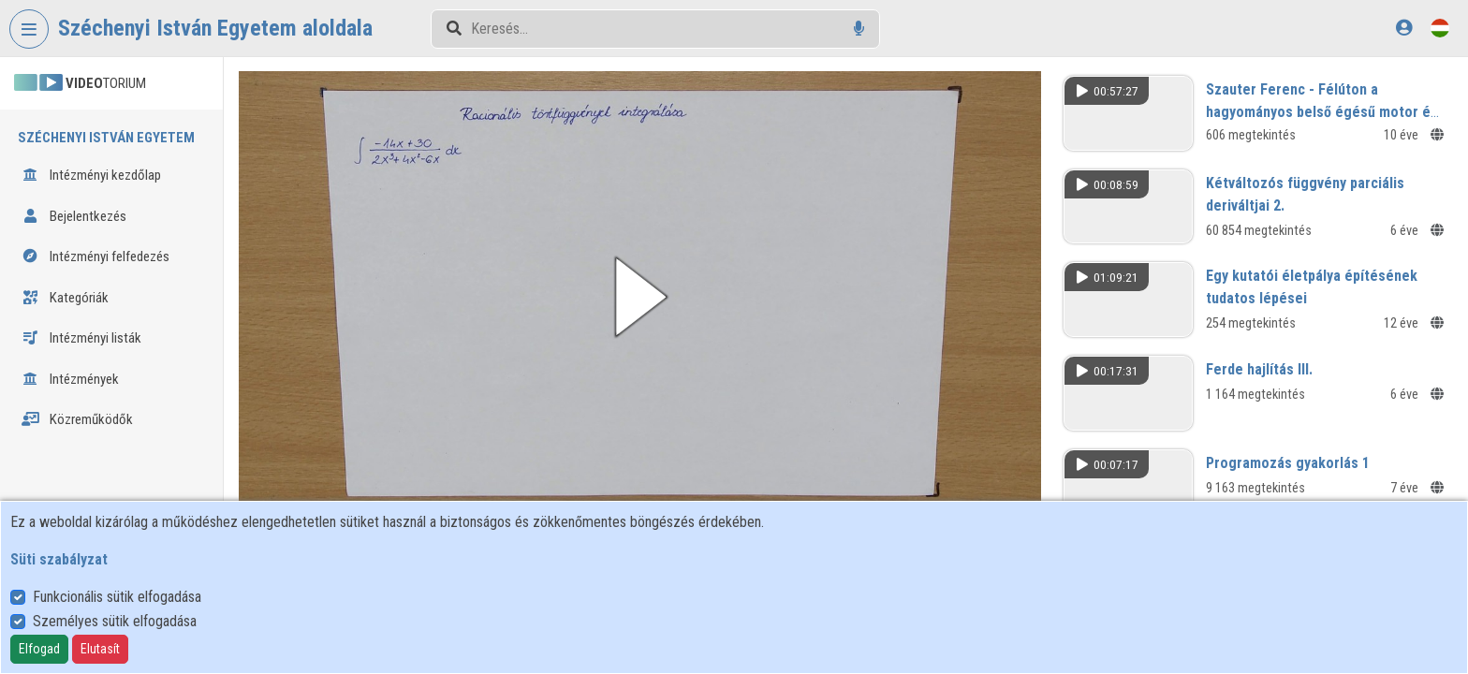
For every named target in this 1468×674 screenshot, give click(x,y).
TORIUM (80, 83)
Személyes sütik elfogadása (115, 621)
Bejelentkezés (74, 216)
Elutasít (100, 648)
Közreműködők (77, 419)
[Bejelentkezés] (1404, 27)
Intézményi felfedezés (95, 256)
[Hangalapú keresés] (859, 28)
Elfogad (39, 648)
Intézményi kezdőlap (91, 175)
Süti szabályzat (59, 559)
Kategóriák (65, 297)
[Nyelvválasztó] (1440, 27)
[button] (640, 296)
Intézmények (70, 379)
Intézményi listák (81, 338)
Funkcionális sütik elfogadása (117, 597)
